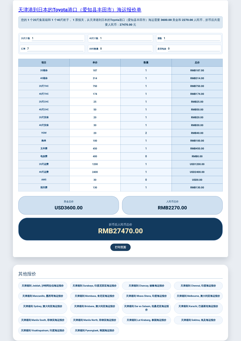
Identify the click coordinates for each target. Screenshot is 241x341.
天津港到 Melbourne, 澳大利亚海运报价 (198, 296)
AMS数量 (93, 49)
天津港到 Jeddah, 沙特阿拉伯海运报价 (43, 285)
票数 (160, 38)
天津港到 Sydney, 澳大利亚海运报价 (42, 306)
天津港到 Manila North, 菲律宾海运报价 (94, 320)
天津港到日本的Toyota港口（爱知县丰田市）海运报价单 (79, 10)
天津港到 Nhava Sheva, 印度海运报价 (146, 296)
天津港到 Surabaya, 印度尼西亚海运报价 (95, 285)
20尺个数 (25, 38)
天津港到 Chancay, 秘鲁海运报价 (146, 285)
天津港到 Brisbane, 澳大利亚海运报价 (94, 306)
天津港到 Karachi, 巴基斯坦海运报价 (198, 306)
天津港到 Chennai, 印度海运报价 (198, 285)
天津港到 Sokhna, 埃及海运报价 (198, 320)
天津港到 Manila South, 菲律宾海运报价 (42, 320)
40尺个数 (93, 38)
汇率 (23, 49)
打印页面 (120, 247)
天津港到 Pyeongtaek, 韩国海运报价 (94, 330)
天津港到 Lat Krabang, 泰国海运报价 (146, 320)
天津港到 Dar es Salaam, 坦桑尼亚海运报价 (146, 308)
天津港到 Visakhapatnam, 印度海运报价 (42, 330)
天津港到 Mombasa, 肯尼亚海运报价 (95, 296)
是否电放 (162, 49)
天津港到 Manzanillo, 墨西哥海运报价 (42, 296)
